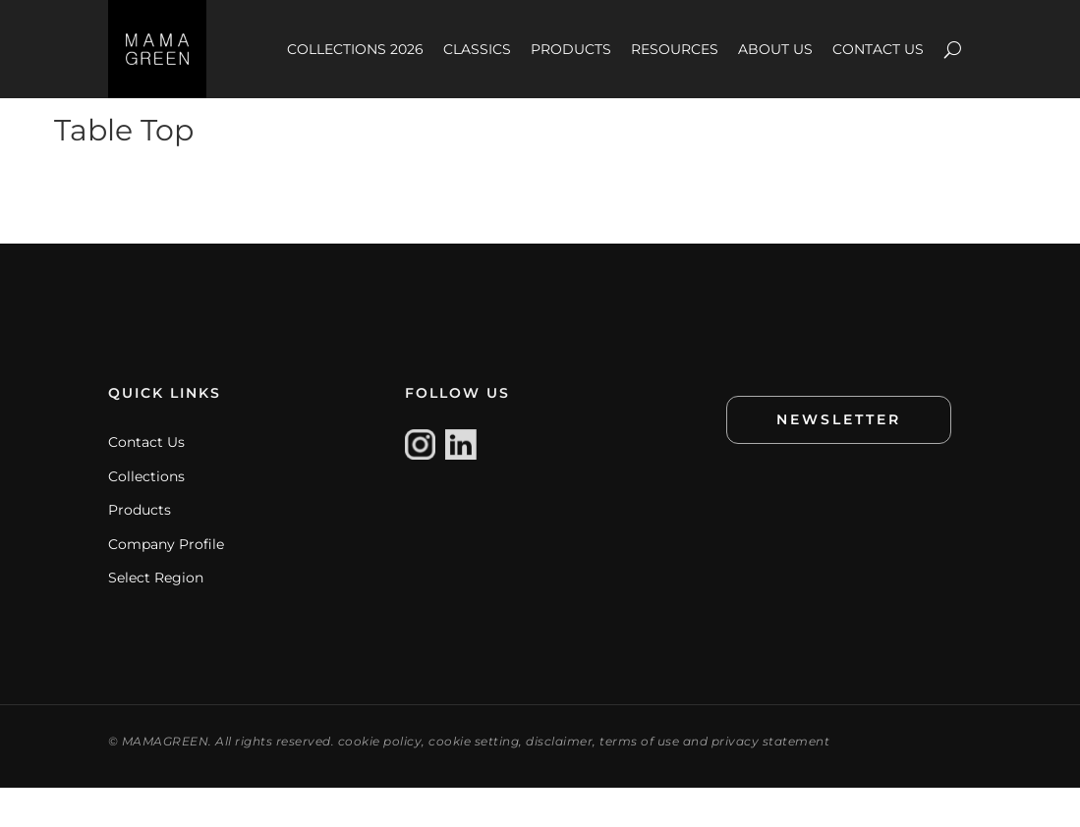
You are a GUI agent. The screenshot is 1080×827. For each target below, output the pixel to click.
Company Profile (166, 583)
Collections (146, 515)
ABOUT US (775, 49)
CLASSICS (477, 49)
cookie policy (380, 780)
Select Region (155, 617)
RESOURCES (674, 49)
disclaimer (559, 780)
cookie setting (473, 780)
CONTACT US (878, 49)
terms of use (639, 780)
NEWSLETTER (838, 459)
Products (139, 549)
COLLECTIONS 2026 (355, 49)
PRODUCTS (571, 49)
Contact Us (146, 481)
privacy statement (770, 780)
